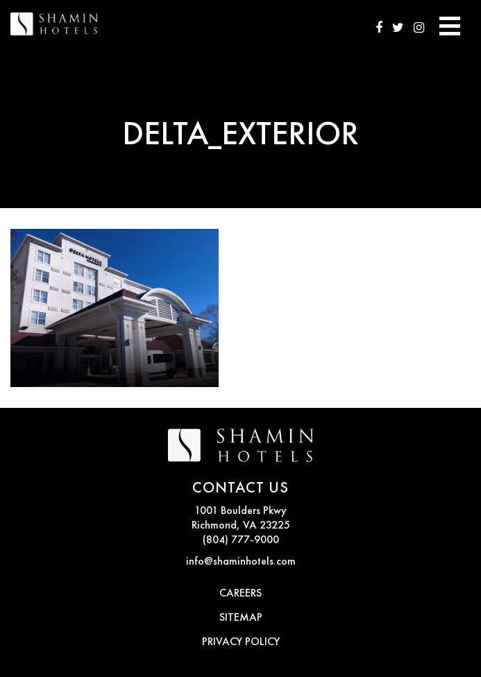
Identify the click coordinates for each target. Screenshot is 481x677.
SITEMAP (240, 618)
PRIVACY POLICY (241, 642)
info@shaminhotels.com (241, 561)
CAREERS (240, 593)
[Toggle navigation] (450, 24)
